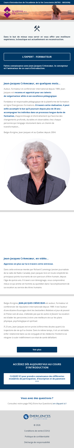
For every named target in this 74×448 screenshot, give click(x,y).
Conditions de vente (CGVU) (37, 430)
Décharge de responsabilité (37, 442)
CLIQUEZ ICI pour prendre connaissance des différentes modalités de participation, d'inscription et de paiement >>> (37, 379)
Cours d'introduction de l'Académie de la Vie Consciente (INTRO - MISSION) (37, 2)
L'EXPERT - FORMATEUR (37, 56)
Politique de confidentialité (37, 436)
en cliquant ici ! (59, 403)
